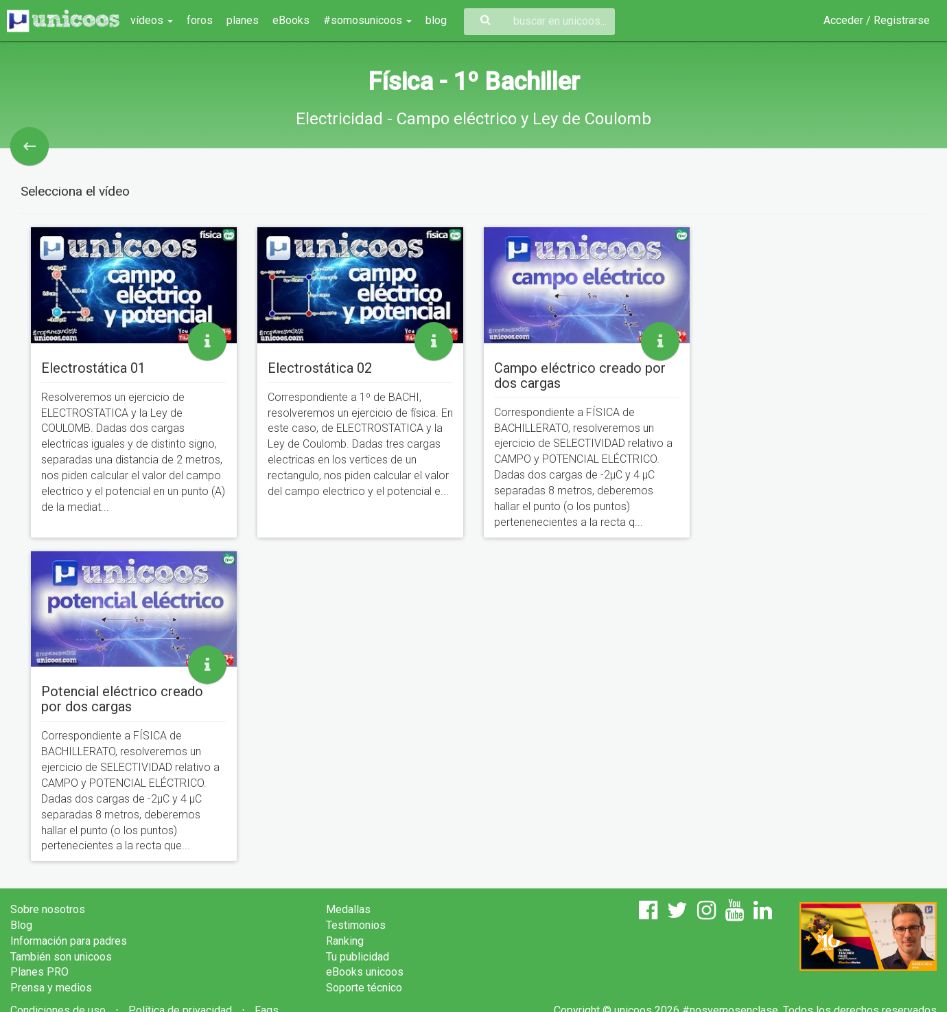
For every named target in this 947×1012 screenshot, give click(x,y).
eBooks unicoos (365, 971)
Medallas (348, 909)
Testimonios (356, 925)
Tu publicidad (357, 956)
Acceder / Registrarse (876, 20)
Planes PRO (39, 971)
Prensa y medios (51, 987)
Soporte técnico (364, 987)
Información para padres (68, 940)
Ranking (345, 940)
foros (200, 20)
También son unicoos (61, 956)
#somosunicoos (367, 20)
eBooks (290, 20)
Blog (21, 925)
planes (242, 20)
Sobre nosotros (47, 909)
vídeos (151, 20)
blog (436, 20)
